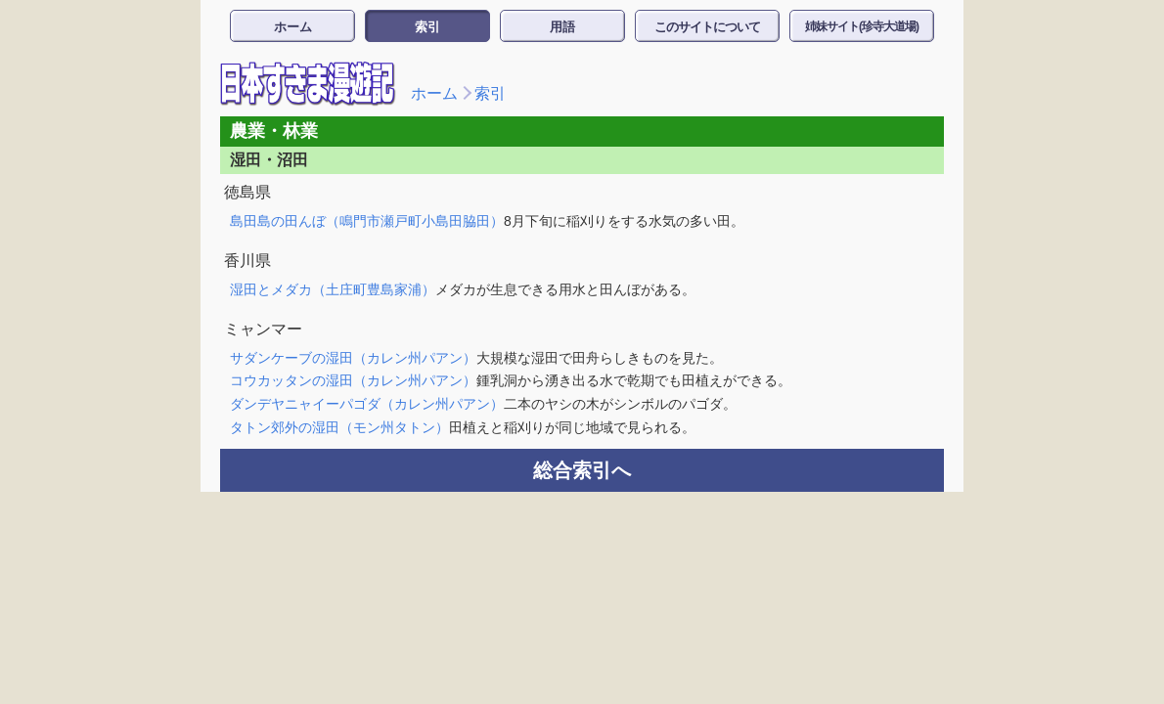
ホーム (293, 27)
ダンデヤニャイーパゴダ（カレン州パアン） (367, 404)
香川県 (247, 260)
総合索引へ (582, 470)
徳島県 (247, 192)
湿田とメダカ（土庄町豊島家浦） (332, 289)
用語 (562, 27)
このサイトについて (707, 27)
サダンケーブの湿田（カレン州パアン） (353, 358)
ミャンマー (263, 329)
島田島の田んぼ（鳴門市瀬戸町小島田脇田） (367, 221)
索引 (427, 27)
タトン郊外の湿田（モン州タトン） (339, 427)
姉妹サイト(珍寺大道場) (861, 26)
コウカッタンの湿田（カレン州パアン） (353, 380)
